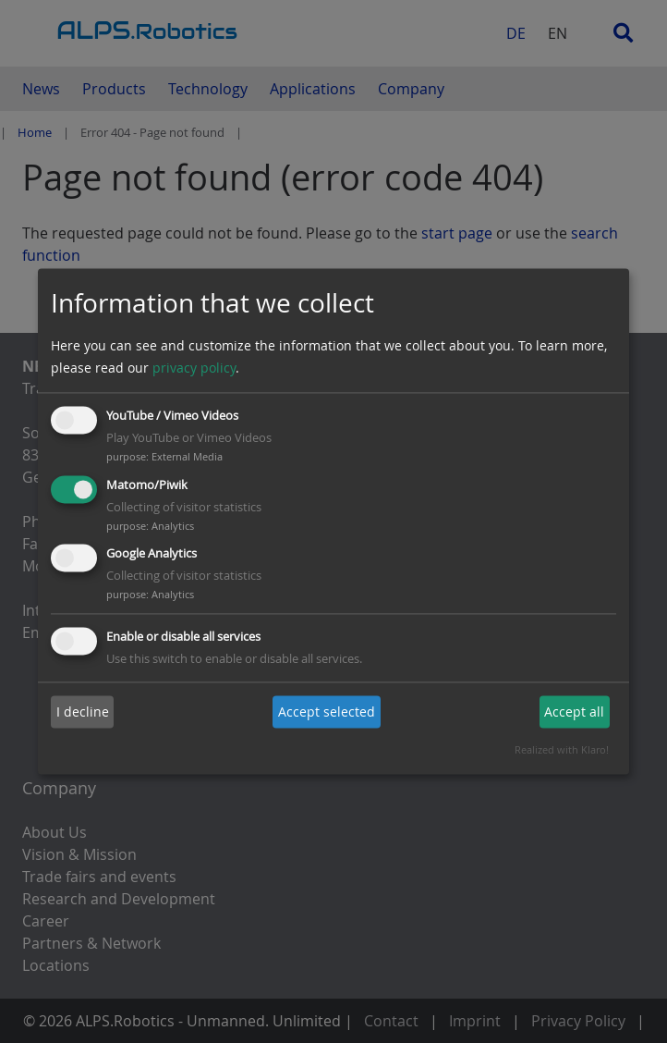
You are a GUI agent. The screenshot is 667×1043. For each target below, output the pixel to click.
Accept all (574, 711)
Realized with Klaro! (562, 750)
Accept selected (326, 711)
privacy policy (194, 367)
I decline (82, 711)
